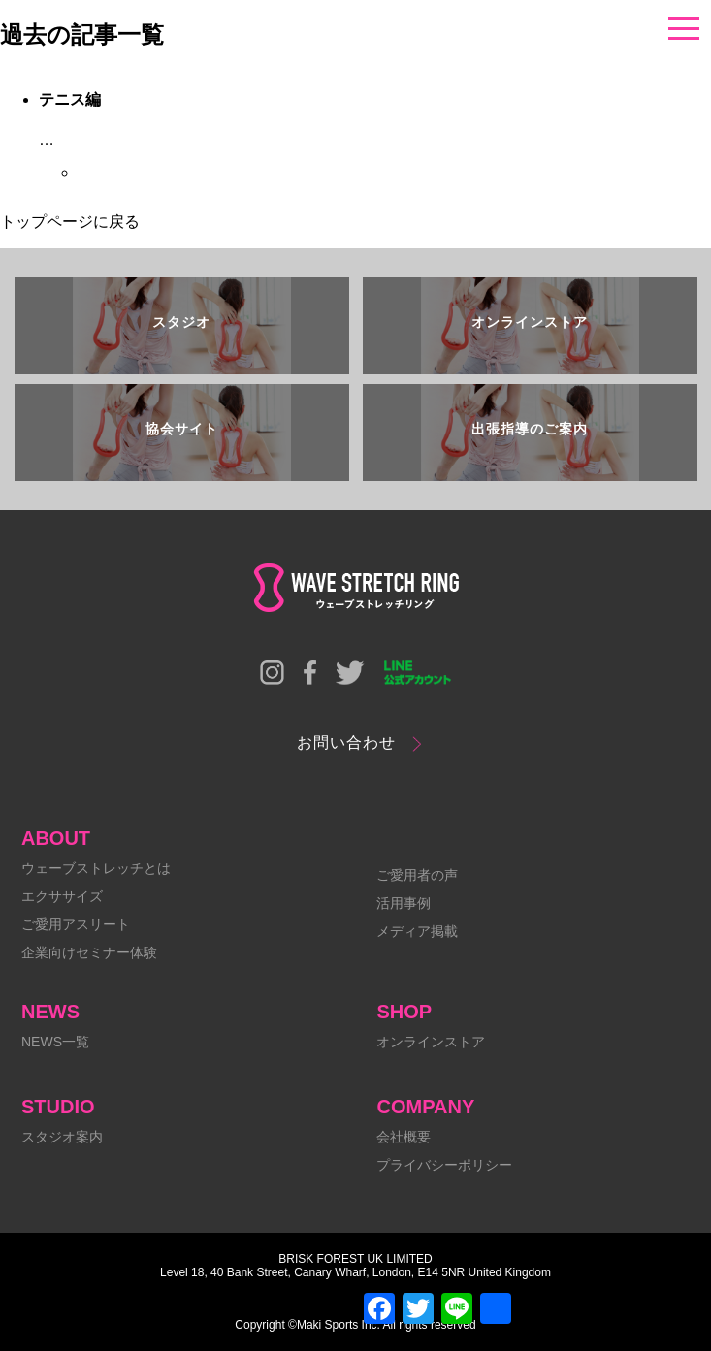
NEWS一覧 (55, 1041)
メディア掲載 (417, 931)
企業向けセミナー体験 (89, 952)
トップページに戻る (70, 221)
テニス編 (70, 99)
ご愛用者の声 (417, 875)
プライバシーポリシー (444, 1165)
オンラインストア (430, 1041)
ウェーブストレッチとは (96, 868)
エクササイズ (62, 896)
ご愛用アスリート (75, 924)
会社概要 (403, 1136)
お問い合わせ (346, 742)
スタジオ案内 (62, 1136)
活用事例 (403, 903)
